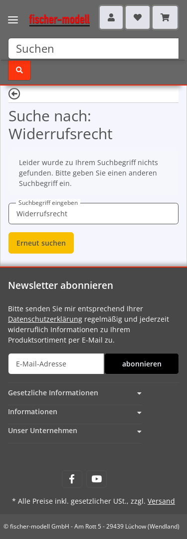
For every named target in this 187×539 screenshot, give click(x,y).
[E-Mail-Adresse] (56, 363)
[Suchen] (93, 48)
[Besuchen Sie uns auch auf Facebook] (72, 479)
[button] (111, 17)
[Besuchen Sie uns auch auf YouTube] (96, 479)
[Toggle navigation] (13, 13)
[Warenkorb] (165, 17)
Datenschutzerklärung (45, 319)
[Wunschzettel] (137, 17)
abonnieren (142, 363)
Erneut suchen (41, 243)
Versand (161, 501)
